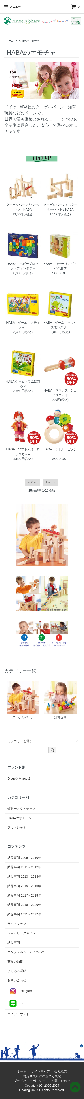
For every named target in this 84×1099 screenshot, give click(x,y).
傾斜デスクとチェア (21, 808)
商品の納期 (15, 961)
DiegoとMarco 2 (18, 778)
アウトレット (16, 827)
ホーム (10, 40)
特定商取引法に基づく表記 (43, 1076)
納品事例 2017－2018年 (24, 895)
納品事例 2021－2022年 (24, 914)
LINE (16, 1003)
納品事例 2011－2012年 (24, 867)
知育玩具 (60, 700)
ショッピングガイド (21, 933)
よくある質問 (16, 971)
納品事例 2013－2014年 (24, 876)
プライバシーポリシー (31, 1081)
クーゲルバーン (23, 700)
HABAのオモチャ (29, 40)
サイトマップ (16, 923)
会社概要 (62, 1071)
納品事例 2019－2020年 (24, 905)
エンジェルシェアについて (26, 952)
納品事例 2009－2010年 (24, 857)
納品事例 (13, 942)
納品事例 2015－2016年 (24, 886)
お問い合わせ (16, 980)
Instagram (19, 991)
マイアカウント (18, 1014)
